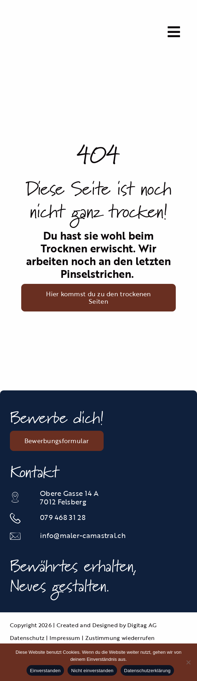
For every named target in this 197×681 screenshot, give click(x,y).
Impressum (65, 638)
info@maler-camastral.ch (83, 535)
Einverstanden (45, 670)
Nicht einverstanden (92, 670)
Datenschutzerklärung (147, 670)
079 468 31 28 (63, 517)
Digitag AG (141, 625)
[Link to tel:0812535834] (20, 518)
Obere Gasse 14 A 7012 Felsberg (69, 497)
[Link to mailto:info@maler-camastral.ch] (20, 536)
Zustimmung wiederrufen (120, 638)
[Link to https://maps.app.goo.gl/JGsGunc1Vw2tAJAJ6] (20, 497)
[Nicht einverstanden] (188, 662)
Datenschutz (27, 638)
